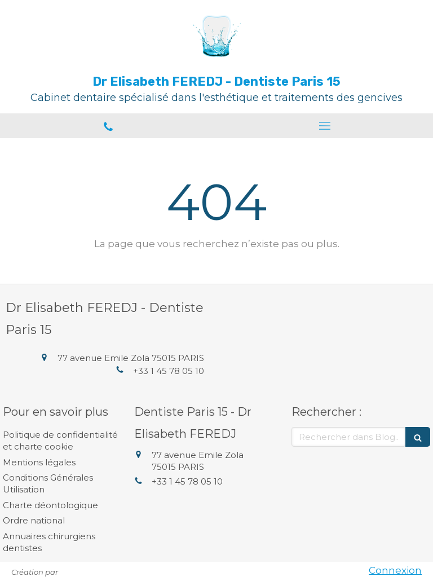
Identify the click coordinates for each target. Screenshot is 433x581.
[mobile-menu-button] (324, 126)
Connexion (395, 570)
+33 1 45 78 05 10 (168, 371)
